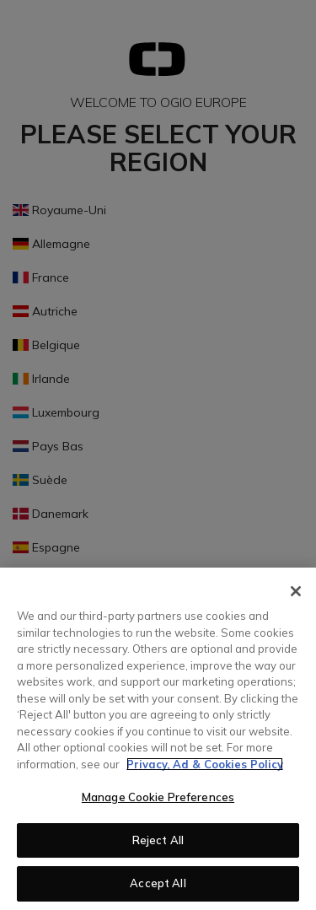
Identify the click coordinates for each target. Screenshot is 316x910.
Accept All (157, 883)
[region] (158, 739)
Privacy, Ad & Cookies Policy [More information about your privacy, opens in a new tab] (204, 764)
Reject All (158, 840)
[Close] (295, 591)
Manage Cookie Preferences (158, 797)
